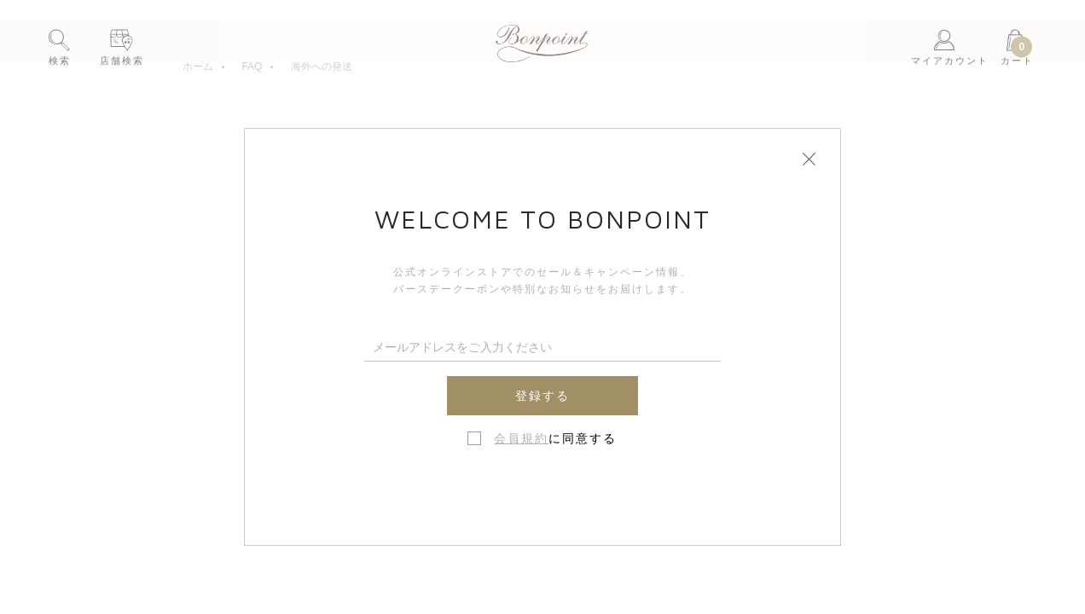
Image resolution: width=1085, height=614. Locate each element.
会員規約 (521, 438)
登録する (542, 396)
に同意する (555, 438)
